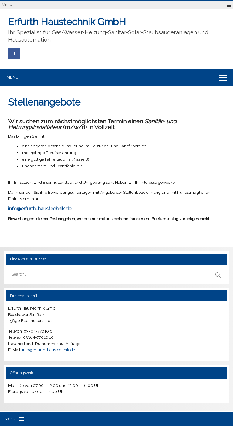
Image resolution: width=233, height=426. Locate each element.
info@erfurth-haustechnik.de (48, 349)
